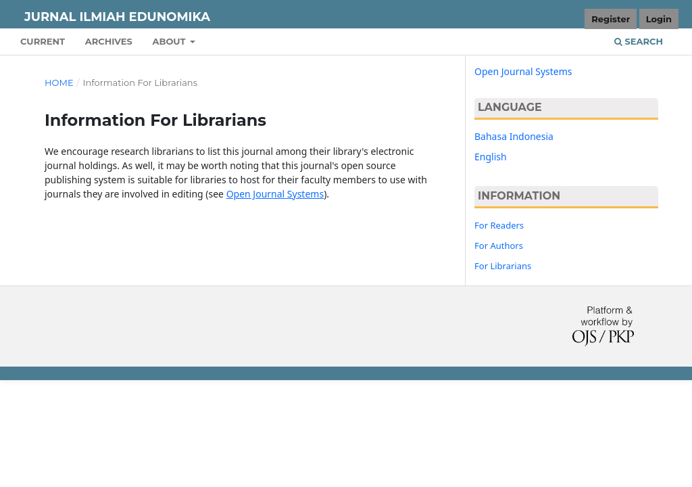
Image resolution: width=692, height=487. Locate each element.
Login (659, 19)
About (170, 41)
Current (42, 41)
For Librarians (502, 266)
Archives (108, 41)
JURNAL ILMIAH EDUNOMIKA (117, 16)
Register (610, 19)
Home (59, 82)
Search (638, 41)
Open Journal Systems (275, 193)
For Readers (499, 225)
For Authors (498, 245)
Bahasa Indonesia (513, 136)
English (490, 156)
